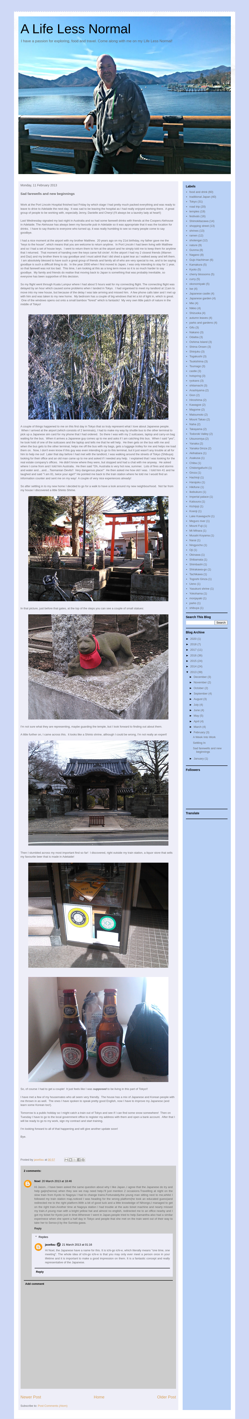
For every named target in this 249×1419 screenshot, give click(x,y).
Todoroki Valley (198, 433)
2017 (194, 649)
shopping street (199, 225)
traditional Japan (199, 196)
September (201, 693)
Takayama (195, 429)
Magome (195, 409)
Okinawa (195, 554)
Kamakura (195, 264)
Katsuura (195, 501)
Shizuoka (195, 313)
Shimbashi (196, 564)
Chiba (193, 463)
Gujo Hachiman (199, 259)
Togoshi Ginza (198, 579)
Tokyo (193, 201)
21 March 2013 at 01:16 (77, 1244)
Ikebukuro (195, 492)
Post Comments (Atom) (52, 1405)
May (197, 715)
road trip (194, 206)
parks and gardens (201, 322)
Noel (37, 1181)
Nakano (194, 332)
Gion (192, 395)
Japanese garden (200, 298)
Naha (192, 424)
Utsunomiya (197, 438)
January (199, 758)
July (197, 704)
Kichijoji (194, 506)
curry (192, 279)
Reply (38, 1228)
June (197, 710)
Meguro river (197, 521)
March (198, 726)
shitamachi (196, 385)
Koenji (193, 511)
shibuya (194, 608)
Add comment (34, 1283)
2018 (194, 644)
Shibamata (196, 559)
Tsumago (195, 366)
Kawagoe (195, 404)
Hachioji (194, 477)
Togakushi (195, 356)
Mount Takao (197, 419)
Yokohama (196, 593)
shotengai (195, 240)
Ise (191, 288)
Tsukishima (196, 361)
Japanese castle (199, 293)
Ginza (193, 472)
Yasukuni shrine (199, 588)
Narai (192, 540)
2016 (194, 655)
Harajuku (195, 482)
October (199, 688)
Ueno (192, 583)
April (197, 721)
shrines (194, 230)
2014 (194, 666)
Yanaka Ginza (198, 448)
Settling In (199, 742)
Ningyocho (196, 545)
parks (192, 603)
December (201, 677)
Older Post (166, 1397)
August (198, 699)
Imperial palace (199, 496)
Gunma (194, 250)
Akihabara (195, 453)
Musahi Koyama (199, 535)
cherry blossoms (199, 274)
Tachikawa (196, 574)
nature (193, 245)
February (200, 732)
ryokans (194, 380)
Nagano (194, 254)
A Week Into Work (204, 737)
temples (194, 211)
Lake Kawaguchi (199, 516)
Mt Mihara (195, 530)
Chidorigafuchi (198, 467)
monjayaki (195, 598)
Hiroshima (195, 400)
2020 (194, 638)
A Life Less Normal (76, 28)
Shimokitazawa (198, 221)
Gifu (192, 327)
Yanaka (194, 443)
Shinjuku (194, 351)
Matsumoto (196, 414)
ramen (193, 235)
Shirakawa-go (198, 569)
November (201, 682)
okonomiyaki (197, 284)
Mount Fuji (196, 525)
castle (193, 371)
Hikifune (194, 487)
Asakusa (194, 458)
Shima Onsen (198, 346)
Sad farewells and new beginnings (207, 750)
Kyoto (193, 269)
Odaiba (194, 337)
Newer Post (31, 1397)
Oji (191, 550)
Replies (43, 1237)
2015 (194, 661)
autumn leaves (198, 317)
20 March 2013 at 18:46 (57, 1181)
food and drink (198, 192)
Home (99, 1397)
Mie (191, 303)
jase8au (50, 1244)
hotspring (195, 375)
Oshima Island (198, 342)
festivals (194, 216)
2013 (194, 672)
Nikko (193, 308)
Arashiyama (197, 390)
